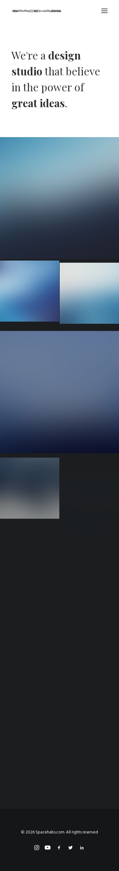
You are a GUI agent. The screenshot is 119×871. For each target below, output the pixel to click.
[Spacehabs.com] (36, 11)
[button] (104, 11)
